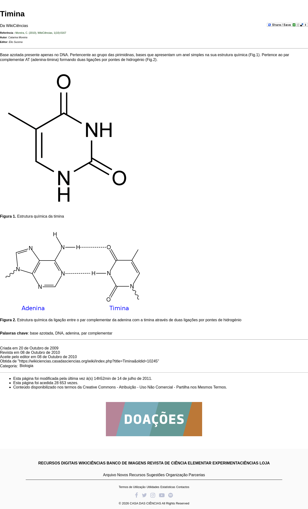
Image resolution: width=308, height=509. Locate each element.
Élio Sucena (16, 41)
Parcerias (197, 475)
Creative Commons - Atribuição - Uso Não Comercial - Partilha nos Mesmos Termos (154, 387)
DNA (64, 55)
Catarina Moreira (17, 37)
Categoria (8, 366)
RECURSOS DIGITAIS (57, 463)
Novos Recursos (131, 475)
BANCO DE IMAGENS (126, 463)
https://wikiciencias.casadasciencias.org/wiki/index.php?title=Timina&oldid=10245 (88, 361)
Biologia (26, 366)
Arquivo (109, 475)
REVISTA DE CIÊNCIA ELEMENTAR (179, 463)
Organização (177, 475)
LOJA (264, 463)
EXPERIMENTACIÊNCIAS (235, 463)
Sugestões (156, 475)
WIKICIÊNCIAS (92, 463)
